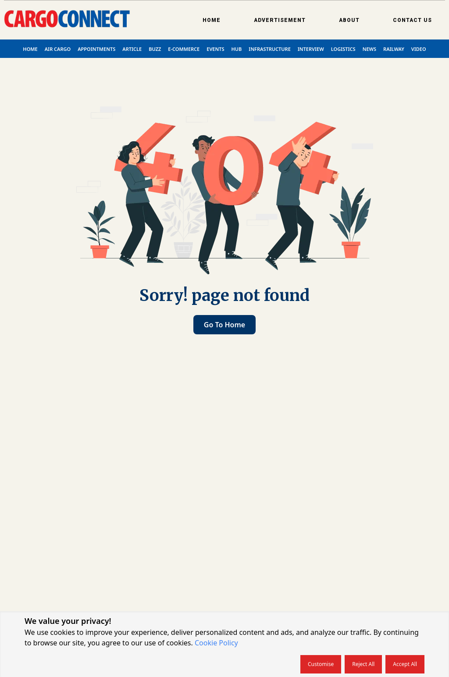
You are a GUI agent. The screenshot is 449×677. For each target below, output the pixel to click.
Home (212, 20)
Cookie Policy (216, 643)
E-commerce (184, 49)
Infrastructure (269, 49)
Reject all (363, 664)
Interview (311, 49)
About (349, 20)
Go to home (224, 325)
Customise (321, 664)
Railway (393, 49)
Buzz (155, 49)
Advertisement (280, 20)
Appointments (96, 49)
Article (132, 49)
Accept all (405, 664)
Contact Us (412, 20)
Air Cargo (58, 49)
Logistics (343, 49)
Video (418, 49)
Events (215, 49)
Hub (237, 49)
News (369, 49)
